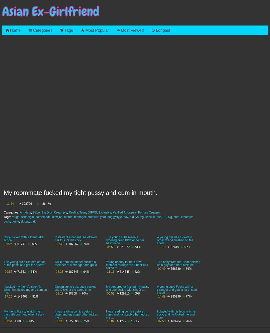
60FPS (92, 212)
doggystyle (115, 217)
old (132, 217)
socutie (150, 217)
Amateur (25, 212)
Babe (36, 212)
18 (164, 217)
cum (176, 217)
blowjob (57, 217)
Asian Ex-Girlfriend (50, 11)
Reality (73, 212)
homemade (43, 217)
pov (126, 217)
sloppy (25, 221)
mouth (68, 217)
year (103, 217)
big (170, 217)
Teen (82, 212)
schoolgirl (27, 217)
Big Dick (46, 212)
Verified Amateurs (124, 212)
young (140, 217)
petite (15, 221)
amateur (92, 217)
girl (33, 221)
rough (16, 217)
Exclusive (105, 212)
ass (159, 217)
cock (7, 221)
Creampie (60, 212)
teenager (80, 217)
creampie (187, 217)
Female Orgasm (149, 212)
